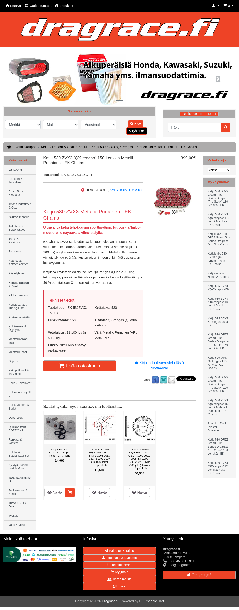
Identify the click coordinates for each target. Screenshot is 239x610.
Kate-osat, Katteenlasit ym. (19, 262)
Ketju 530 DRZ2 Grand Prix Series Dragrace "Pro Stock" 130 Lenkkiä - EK (218, 198)
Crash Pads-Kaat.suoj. (17, 193)
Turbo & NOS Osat (17, 504)
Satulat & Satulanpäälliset (19, 454)
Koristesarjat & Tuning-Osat (18, 306)
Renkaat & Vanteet (15, 441)
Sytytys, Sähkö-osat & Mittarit (19, 466)
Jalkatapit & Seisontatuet (17, 228)
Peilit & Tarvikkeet (20, 383)
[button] (215, 6)
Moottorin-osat (18, 352)
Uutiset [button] (119, 586)
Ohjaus (13, 361)
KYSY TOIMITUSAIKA (126, 190)
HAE (135, 124)
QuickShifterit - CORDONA (18, 428)
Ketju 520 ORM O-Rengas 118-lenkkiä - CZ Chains (217, 363)
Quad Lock (16, 417)
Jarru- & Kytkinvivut (15, 240)
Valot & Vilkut (17, 525)
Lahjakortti (15, 169)
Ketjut (82, 147)
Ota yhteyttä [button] (199, 575)
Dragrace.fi (110, 601)
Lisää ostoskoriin (79, 365)
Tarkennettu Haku (199, 114)
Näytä (54, 492)
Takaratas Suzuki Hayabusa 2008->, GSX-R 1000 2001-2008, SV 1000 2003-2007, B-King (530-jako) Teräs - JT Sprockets (139, 459)
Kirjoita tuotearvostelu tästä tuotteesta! (159, 365)
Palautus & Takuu (119, 551)
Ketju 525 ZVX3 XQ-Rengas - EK (218, 287)
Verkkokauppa (25, 147)
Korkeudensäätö (19, 317)
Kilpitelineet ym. (19, 295)
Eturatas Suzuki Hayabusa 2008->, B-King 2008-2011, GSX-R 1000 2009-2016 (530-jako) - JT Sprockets (100, 457)
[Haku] (194, 127)
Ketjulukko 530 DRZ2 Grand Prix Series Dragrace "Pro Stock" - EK (219, 239)
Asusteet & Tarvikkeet (16, 180)
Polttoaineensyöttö (20, 394)
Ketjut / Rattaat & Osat (57, 147)
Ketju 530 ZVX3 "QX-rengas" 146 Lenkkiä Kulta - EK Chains (218, 219)
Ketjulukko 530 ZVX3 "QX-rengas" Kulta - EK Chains (60, 452)
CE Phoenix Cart (151, 601)
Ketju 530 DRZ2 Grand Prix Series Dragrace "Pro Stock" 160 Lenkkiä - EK (218, 384)
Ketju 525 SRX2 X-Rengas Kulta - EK (219, 322)
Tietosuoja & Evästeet (119, 558)
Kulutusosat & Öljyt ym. (17, 328)
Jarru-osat (15, 251)
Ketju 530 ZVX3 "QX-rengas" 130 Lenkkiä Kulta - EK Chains (218, 304)
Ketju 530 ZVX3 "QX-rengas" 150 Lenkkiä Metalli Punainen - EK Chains (144, 147)
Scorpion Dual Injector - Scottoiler (217, 427)
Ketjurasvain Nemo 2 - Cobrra (218, 275)
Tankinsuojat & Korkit (18, 492)
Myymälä (119, 572)
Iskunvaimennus (19, 217)
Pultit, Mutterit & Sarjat (19, 406)
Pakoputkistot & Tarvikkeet (19, 372)
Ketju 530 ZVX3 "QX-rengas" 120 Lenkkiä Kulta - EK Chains (218, 468)
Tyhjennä (136, 131)
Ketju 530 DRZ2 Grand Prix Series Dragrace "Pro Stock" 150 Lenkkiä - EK (218, 341)
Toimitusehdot (119, 565)
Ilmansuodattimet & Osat (20, 206)
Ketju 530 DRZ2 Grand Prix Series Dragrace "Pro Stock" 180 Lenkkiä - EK (218, 446)
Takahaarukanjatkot (20, 479)
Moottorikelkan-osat (18, 341)
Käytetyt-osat (17, 273)
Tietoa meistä (119, 579)
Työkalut (14, 515)
